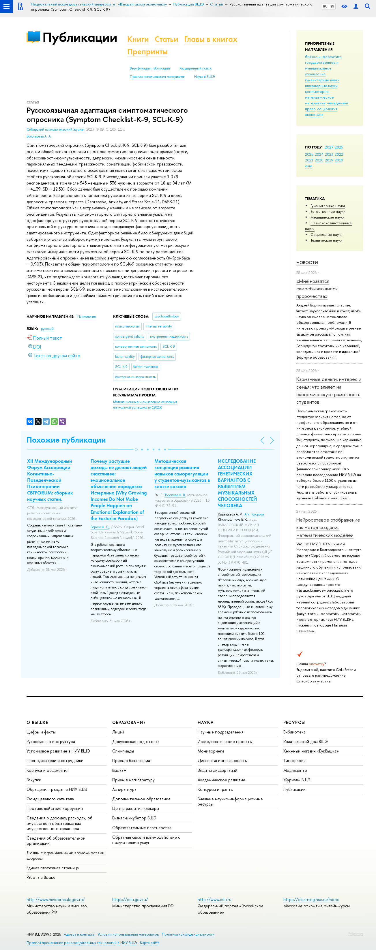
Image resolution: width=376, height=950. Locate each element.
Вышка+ (119, 770)
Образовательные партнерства (141, 827)
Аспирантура (124, 789)
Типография (294, 760)
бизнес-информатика (323, 56)
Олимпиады (123, 751)
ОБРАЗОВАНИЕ (129, 722)
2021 (309, 160)
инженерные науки (321, 85)
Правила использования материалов (157, 76)
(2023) (145, 405)
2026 (339, 147)
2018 (339, 160)
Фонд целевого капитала (50, 799)
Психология (86, 316)
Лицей (118, 732)
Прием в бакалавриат (132, 760)
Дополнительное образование (141, 799)
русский (47, 328)
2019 (329, 160)
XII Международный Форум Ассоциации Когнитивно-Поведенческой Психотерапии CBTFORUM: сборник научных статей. (50, 480)
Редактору (355, 933)
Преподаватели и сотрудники (55, 760)
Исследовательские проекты (225, 741)
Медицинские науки (327, 217)
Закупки (34, 779)
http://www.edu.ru (214, 899)
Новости (307, 262)
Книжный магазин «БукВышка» (311, 751)
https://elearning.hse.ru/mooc (311, 899)
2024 (319, 154)
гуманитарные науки (322, 79)
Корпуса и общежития (47, 770)
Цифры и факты (41, 732)
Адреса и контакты (79, 934)
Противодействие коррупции (55, 808)
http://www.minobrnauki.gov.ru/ (56, 899)
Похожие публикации (66, 440)
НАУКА (206, 722)
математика (315, 103)
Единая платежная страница (53, 867)
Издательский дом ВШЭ (305, 741)
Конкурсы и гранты (215, 789)
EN (332, 6)
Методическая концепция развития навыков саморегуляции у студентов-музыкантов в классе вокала (182, 474)
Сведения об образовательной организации (56, 840)
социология (327, 108)
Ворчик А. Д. (100, 527)
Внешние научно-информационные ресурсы (230, 801)
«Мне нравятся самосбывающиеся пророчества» (317, 289)
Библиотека (294, 732)
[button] (136, 449)
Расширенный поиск (195, 68)
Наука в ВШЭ (204, 76)
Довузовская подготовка (136, 741)
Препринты (147, 51)
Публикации (79, 37)
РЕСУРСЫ (294, 722)
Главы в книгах (210, 39)
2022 (339, 154)
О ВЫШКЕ (37, 722)
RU (325, 6)
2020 (319, 160)
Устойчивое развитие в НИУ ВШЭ (58, 751)
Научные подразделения (221, 732)
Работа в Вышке (41, 877)
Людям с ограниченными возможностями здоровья (65, 855)
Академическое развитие (221, 779)
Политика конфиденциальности (188, 934)
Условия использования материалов (128, 934)
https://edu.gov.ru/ (130, 899)
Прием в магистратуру (133, 779)
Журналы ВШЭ (296, 779)
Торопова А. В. (175, 495)
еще (308, 165)
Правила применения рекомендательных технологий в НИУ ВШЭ (82, 942)
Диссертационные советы (223, 760)
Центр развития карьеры (135, 808)
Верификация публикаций (150, 68)
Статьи (166, 39)
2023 (329, 154)
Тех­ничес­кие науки (326, 240)
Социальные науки (326, 234)
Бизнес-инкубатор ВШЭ (134, 818)
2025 (309, 154)
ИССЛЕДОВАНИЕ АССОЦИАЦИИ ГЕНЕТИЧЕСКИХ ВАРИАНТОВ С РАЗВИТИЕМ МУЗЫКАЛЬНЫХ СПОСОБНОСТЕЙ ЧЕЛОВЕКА (237, 483)
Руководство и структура (51, 741)
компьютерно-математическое (319, 94)
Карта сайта (149, 942)
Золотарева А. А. (39, 136)
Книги (138, 39)
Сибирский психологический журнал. (56, 129)
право (310, 108)
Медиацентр (295, 770)
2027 (329, 147)
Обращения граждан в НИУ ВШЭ (57, 789)
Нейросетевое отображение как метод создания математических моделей (328, 527)
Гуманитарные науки (327, 205)
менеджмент (338, 103)
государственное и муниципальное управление (321, 68)
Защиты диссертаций (217, 770)
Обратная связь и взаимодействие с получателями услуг (146, 839)
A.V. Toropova (254, 514)
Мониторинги (211, 751)
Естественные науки (327, 211)
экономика (314, 114)
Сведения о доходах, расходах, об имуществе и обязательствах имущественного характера (59, 823)
